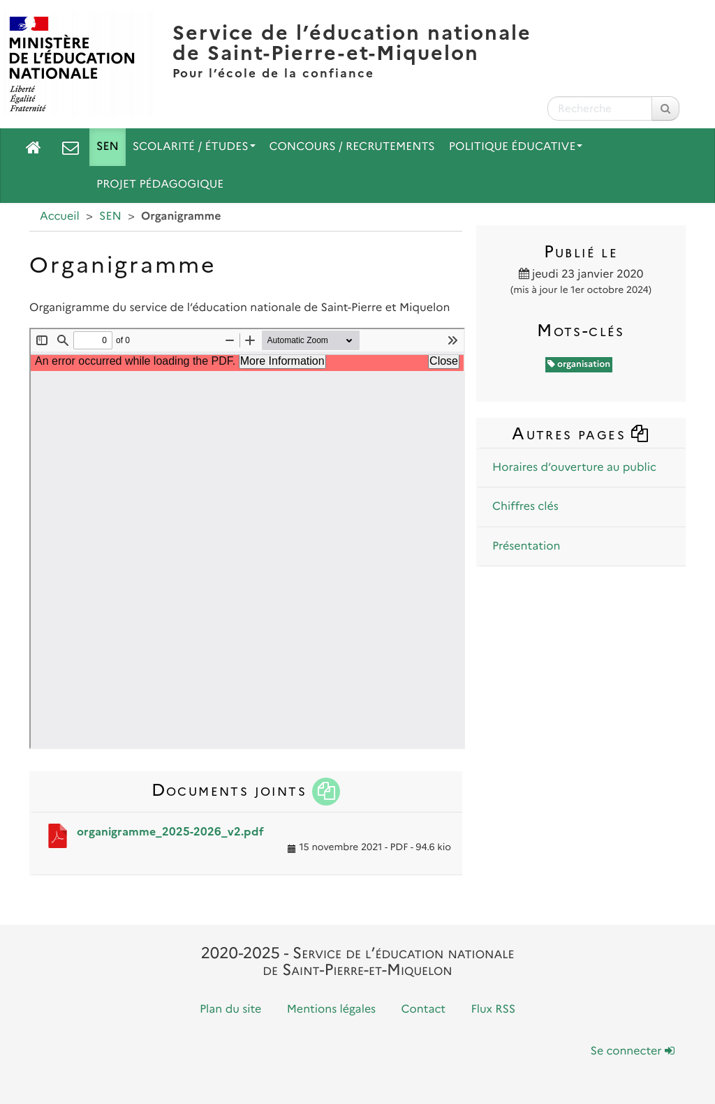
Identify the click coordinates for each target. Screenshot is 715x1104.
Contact (423, 1009)
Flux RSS (493, 1009)
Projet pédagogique (159, 184)
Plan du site (230, 1009)
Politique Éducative (516, 146)
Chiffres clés (525, 506)
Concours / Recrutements (352, 146)
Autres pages (581, 433)
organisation (579, 364)
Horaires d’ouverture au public (574, 467)
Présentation (526, 546)
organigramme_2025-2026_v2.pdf (170, 831)
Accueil (60, 216)
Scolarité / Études (194, 146)
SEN (107, 146)
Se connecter (633, 1051)
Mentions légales (331, 1009)
